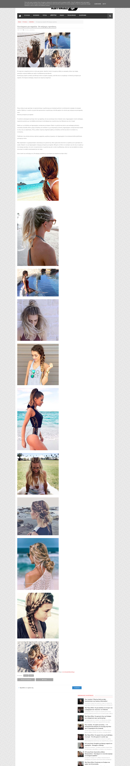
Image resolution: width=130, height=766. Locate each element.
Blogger (99, 763)
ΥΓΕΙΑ (45, 15)
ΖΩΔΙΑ (62, 15)
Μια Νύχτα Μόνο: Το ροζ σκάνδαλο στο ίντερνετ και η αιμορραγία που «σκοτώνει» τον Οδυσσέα (101, 36)
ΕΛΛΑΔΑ (27, 15)
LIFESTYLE (53, 15)
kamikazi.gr (30, 763)
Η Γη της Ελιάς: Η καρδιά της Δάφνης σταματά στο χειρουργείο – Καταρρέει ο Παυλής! (101, 80)
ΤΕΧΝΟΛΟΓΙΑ (21, 734)
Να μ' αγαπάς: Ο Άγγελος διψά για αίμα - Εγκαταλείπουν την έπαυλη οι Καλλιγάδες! (101, 26)
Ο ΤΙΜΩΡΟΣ (21, 725)
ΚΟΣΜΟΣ (36, 15)
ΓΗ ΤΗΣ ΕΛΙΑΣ (21, 716)
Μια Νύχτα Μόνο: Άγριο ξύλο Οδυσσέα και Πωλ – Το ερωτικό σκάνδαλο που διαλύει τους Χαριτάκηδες (101, 121)
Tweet (36, 681)
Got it (104, 3)
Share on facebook (23, 681)
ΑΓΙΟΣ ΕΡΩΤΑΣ (21, 719)
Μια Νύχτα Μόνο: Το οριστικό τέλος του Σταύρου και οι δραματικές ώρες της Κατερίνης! (102, 47)
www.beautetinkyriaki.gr (68, 674)
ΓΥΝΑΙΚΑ (24, 21)
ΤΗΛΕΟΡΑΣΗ (71, 15)
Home (19, 21)
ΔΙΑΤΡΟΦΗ (82, 15)
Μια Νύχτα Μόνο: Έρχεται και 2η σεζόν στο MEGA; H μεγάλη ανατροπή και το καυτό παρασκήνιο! (101, 110)
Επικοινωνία (108, 701)
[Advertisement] (49, 92)
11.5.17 (20, 29)
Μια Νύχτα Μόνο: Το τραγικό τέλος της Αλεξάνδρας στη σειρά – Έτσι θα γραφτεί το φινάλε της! (101, 69)
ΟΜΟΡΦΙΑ (31, 21)
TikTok (20, 728)
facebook (73, 689)
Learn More (97, 3)
